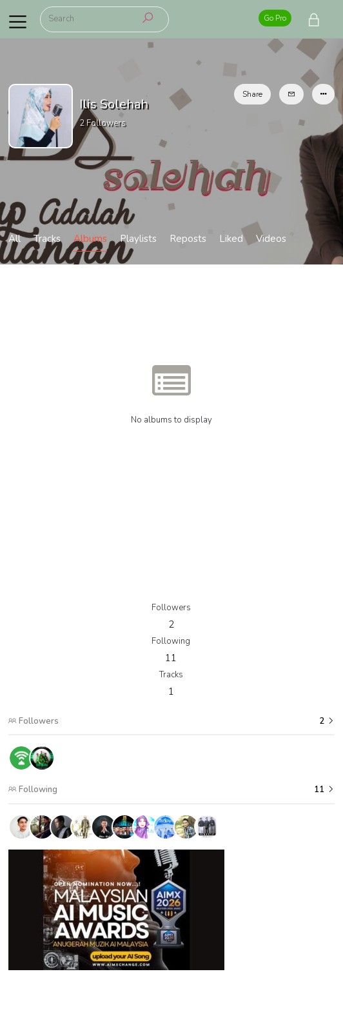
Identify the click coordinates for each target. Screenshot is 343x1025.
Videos (271, 238)
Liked (231, 238)
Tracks (47, 238)
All (14, 238)
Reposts (188, 238)
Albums (90, 238)
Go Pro (275, 18)
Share (252, 94)
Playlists (138, 238)
